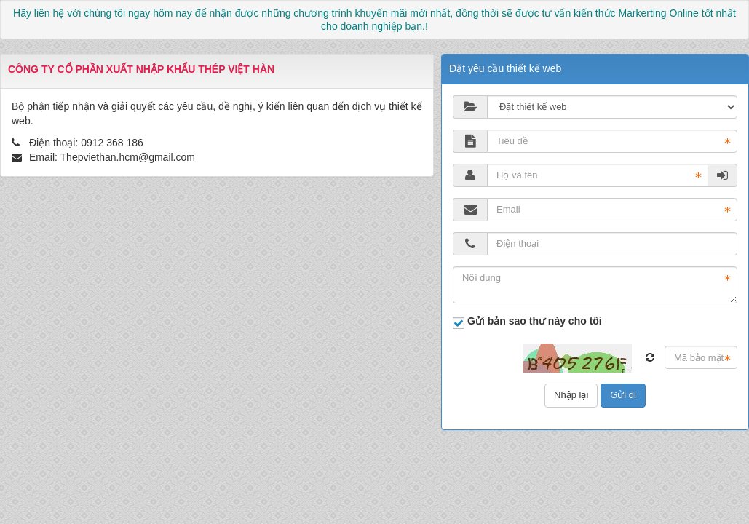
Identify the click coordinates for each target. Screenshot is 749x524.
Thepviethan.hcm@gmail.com (127, 157)
